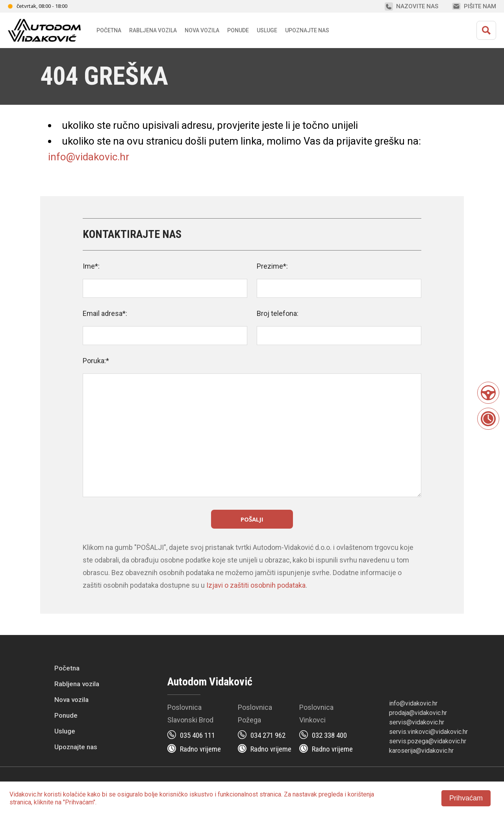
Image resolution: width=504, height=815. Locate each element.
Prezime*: (272, 266)
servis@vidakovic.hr (416, 722)
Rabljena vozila (76, 684)
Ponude (66, 715)
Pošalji (252, 519)
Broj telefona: (277, 313)
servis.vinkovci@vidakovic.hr (428, 731)
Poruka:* (96, 360)
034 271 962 (267, 735)
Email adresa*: (105, 313)
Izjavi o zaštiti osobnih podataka (256, 585)
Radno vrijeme (200, 749)
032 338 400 (329, 735)
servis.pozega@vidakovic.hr (427, 741)
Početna (108, 30)
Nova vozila (202, 30)
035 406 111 (197, 735)
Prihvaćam (466, 798)
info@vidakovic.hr (88, 157)
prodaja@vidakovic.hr (418, 713)
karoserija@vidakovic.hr (421, 750)
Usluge (267, 30)
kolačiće (74, 794)
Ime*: (91, 266)
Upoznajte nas (75, 747)
